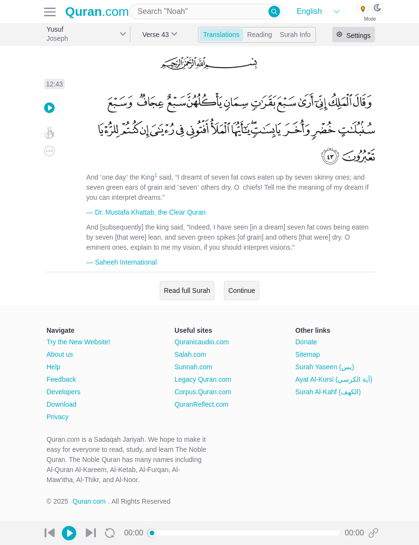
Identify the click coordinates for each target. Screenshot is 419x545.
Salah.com (190, 354)
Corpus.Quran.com (203, 392)
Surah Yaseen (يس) (324, 367)
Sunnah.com (193, 367)
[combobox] (205, 11)
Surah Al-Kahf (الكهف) (328, 392)
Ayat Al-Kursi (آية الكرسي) (333, 379)
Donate (306, 342)
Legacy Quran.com (203, 379)
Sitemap (307, 354)
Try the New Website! (78, 342)
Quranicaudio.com (202, 342)
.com (97, 11)
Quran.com (88, 501)
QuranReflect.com (202, 404)
